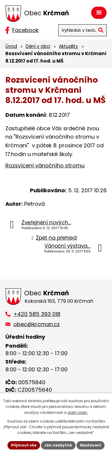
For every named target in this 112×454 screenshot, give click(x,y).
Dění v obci (38, 46)
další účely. (77, 412)
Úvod (11, 46)
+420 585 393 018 (36, 314)
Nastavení (90, 445)
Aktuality (68, 46)
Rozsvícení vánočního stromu (45, 165)
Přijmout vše (23, 445)
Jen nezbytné (58, 445)
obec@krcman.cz (36, 324)
